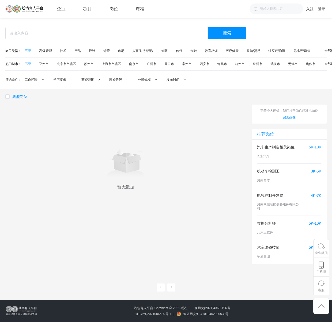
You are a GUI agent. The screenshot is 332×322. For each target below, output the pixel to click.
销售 (164, 51)
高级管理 (45, 51)
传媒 (179, 51)
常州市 (187, 64)
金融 (193, 51)
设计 (92, 51)
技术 (63, 51)
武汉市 (275, 64)
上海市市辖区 (111, 64)
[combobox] (276, 8)
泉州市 (257, 64)
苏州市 (89, 64)
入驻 (310, 9)
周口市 (169, 64)
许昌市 (222, 64)
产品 (77, 51)
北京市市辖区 (66, 64)
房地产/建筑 (301, 51)
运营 (106, 51)
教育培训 (211, 51)
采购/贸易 (253, 51)
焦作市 (310, 64)
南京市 (134, 64)
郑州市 (44, 64)
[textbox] (276, 8)
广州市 (151, 64)
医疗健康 (232, 51)
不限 (28, 51)
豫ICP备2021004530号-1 (153, 314)
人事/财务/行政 (142, 51)
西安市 (204, 64)
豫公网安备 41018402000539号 (203, 314)
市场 (121, 51)
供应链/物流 (276, 51)
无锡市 (293, 64)
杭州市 (240, 64)
